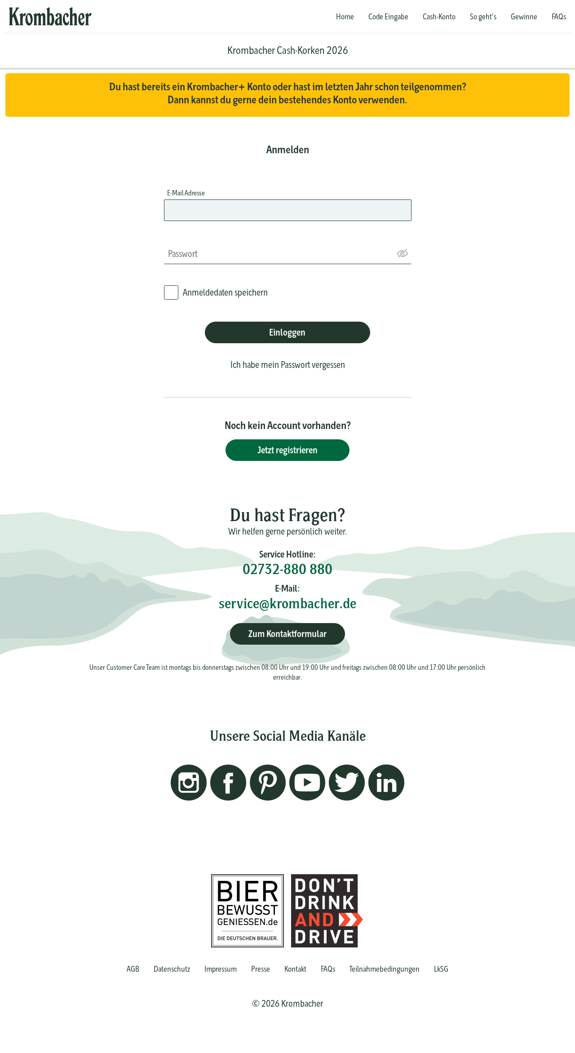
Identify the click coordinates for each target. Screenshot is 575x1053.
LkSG (441, 968)
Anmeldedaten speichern (225, 292)
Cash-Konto (439, 17)
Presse (260, 968)
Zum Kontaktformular (287, 633)
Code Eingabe (388, 17)
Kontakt (295, 968)
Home (345, 17)
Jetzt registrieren (287, 450)
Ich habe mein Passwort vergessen (287, 364)
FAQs (559, 17)
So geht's (483, 17)
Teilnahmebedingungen (384, 968)
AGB (133, 968)
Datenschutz (172, 968)
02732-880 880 (287, 569)
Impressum (220, 968)
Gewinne (524, 17)
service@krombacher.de (287, 603)
